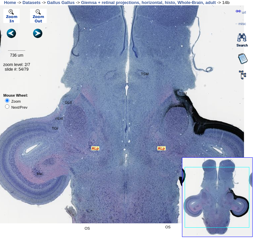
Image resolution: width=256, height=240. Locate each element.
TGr (55, 128)
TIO (193, 110)
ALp (161, 148)
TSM (183, 94)
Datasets (32, 2)
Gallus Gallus (61, 2)
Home (10, 2)
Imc (40, 174)
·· (240, 24)
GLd (68, 102)
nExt (59, 118)
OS (87, 228)
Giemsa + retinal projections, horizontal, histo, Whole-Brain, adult (148, 2)
